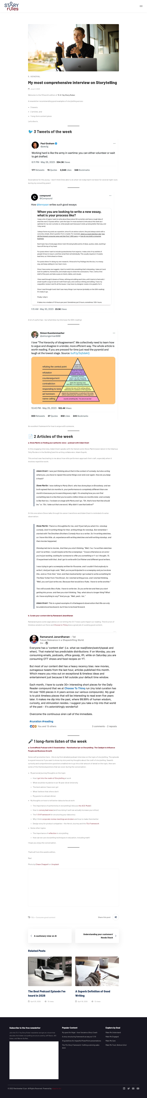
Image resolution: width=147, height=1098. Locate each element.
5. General (34, 76)
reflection (52, 833)
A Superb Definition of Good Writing (92, 993)
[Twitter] (128, 1088)
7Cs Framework (92, 823)
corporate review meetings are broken (58, 819)
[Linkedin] (124, 1088)
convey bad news (46, 810)
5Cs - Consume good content (43, 917)
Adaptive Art (56, 1088)
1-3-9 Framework (43, 814)
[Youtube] (138, 1088)
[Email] (133, 1088)
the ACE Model (85, 806)
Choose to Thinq (61, 625)
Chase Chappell (42, 864)
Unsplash (55, 864)
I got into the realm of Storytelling (51, 778)
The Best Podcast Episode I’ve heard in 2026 (46, 993)
